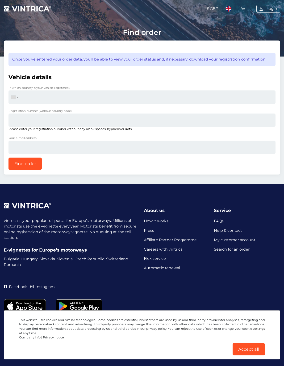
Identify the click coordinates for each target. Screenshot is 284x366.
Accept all (248, 349)
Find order (25, 163)
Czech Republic (89, 259)
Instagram (42, 287)
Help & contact (228, 230)
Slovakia (47, 259)
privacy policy (156, 328)
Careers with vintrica (163, 249)
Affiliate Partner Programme (170, 240)
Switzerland (117, 259)
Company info (30, 337)
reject (185, 328)
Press (149, 230)
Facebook (16, 287)
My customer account (234, 240)
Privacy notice (53, 337)
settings (259, 328)
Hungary (29, 259)
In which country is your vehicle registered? (39, 87)
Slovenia (65, 259)
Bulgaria (11, 259)
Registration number (40, 111)
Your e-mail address (22, 138)
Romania (12, 264)
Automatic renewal (162, 268)
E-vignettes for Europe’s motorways (45, 250)
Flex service (155, 258)
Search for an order (232, 249)
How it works (156, 221)
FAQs (219, 221)
